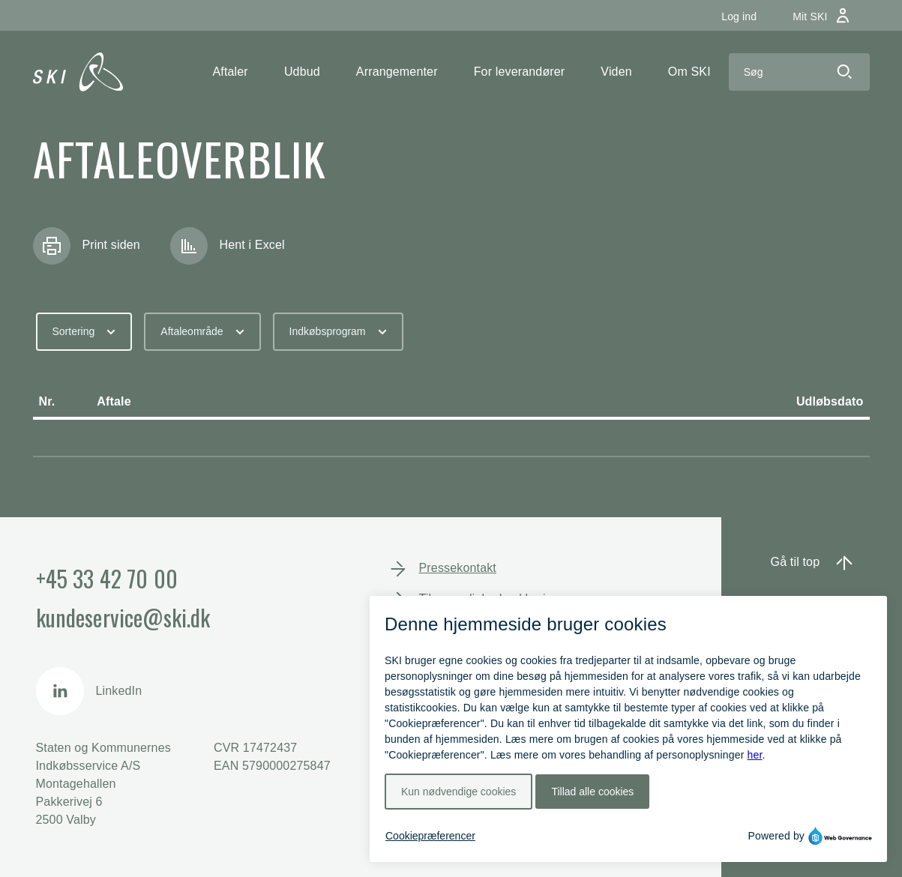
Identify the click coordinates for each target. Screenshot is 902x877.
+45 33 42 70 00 (107, 578)
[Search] (774, 72)
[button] (230, 72)
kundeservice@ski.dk (123, 617)
